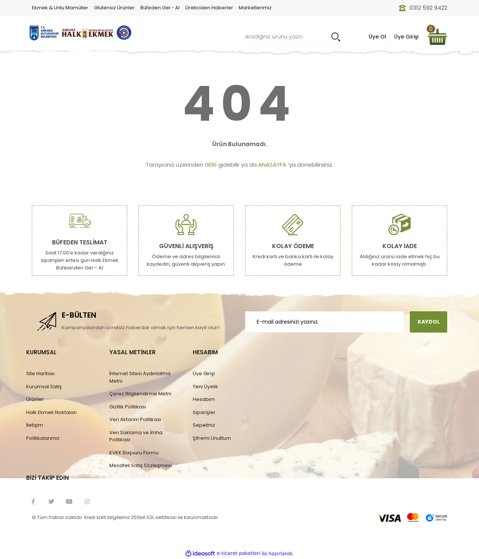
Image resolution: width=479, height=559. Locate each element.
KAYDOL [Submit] (429, 321)
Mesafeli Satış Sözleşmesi (140, 465)
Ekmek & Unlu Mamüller (60, 7)
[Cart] (437, 37)
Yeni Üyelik (205, 386)
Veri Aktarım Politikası (135, 419)
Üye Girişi (204, 373)
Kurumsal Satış (44, 386)
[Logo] (79, 33)
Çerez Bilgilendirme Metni (140, 393)
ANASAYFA (272, 165)
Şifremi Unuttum (212, 438)
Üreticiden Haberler (209, 7)
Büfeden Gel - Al (160, 7)
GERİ (211, 165)
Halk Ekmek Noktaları (51, 412)
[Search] (293, 37)
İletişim (34, 425)
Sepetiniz (204, 425)
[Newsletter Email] (324, 322)
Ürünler (35, 399)
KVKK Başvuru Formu (134, 452)
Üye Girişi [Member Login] (406, 36)
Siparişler (204, 412)
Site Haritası (40, 373)
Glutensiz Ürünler (114, 7)
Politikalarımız (43, 438)
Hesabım (204, 399)
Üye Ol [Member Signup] (377, 36)
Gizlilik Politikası (127, 406)
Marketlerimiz (255, 7)
